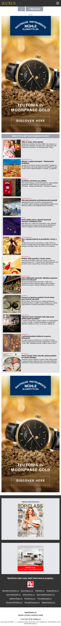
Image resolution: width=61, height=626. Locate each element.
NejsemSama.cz (48, 602)
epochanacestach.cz (27, 159)
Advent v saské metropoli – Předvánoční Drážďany (38, 162)
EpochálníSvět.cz (13, 595)
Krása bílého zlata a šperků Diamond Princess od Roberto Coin (36, 220)
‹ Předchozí (34, 9)
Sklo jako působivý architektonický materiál (39, 200)
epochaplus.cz (25, 353)
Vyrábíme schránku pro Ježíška (34, 181)
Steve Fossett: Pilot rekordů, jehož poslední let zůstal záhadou (39, 356)
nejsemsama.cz (25, 140)
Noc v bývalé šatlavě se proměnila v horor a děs (39, 240)
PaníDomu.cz (29, 599)
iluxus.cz (24, 217)
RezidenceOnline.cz (10, 591)
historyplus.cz (25, 334)
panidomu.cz (25, 179)
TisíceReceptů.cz (44, 599)
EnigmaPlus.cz (52, 591)
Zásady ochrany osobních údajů (30, 615)
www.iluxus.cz (30, 612)
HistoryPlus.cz (29, 595)
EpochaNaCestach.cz (46, 595)
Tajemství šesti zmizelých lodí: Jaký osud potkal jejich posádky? (38, 318)
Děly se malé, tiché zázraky (32, 142)
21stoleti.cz (24, 295)
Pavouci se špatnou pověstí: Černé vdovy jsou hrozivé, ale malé (38, 298)
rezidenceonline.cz (26, 198)
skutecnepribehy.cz (27, 237)
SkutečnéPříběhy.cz (14, 602)
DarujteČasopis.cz (32, 602)
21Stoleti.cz (40, 591)
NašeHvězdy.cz (15, 599)
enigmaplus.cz (25, 315)
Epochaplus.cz (27, 591)
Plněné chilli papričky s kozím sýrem (36, 258)
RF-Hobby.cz (35, 619)
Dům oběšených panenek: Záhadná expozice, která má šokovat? (40, 279)
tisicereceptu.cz (26, 256)
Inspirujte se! (31, 568)
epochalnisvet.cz (26, 276)
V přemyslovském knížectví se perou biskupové (36, 337)
